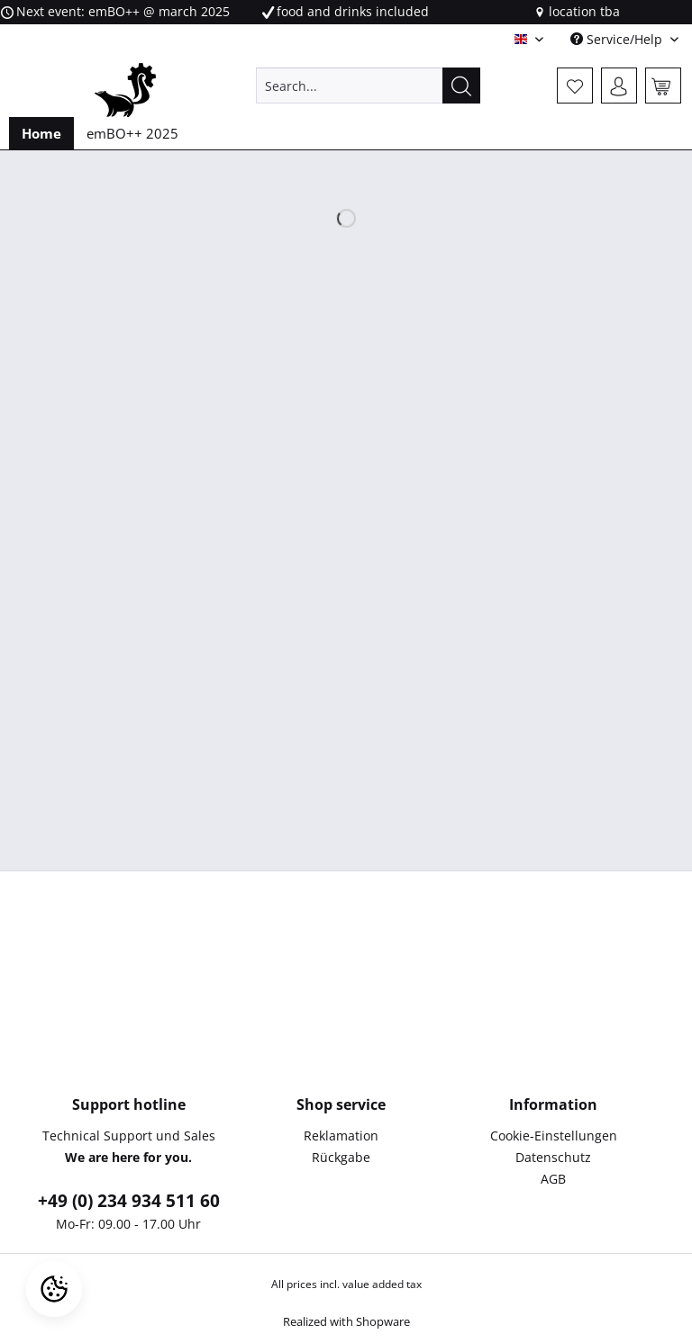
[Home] (41, 133)
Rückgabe (341, 1157)
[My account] (619, 86)
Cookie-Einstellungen (553, 1135)
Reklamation (341, 1135)
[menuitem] (368, 94)
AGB (553, 1178)
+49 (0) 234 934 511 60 (129, 1200)
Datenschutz (553, 1157)
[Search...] (368, 86)
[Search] (461, 86)
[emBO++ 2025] (132, 133)
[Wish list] (575, 86)
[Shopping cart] (663, 86)
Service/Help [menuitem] (618, 39)
